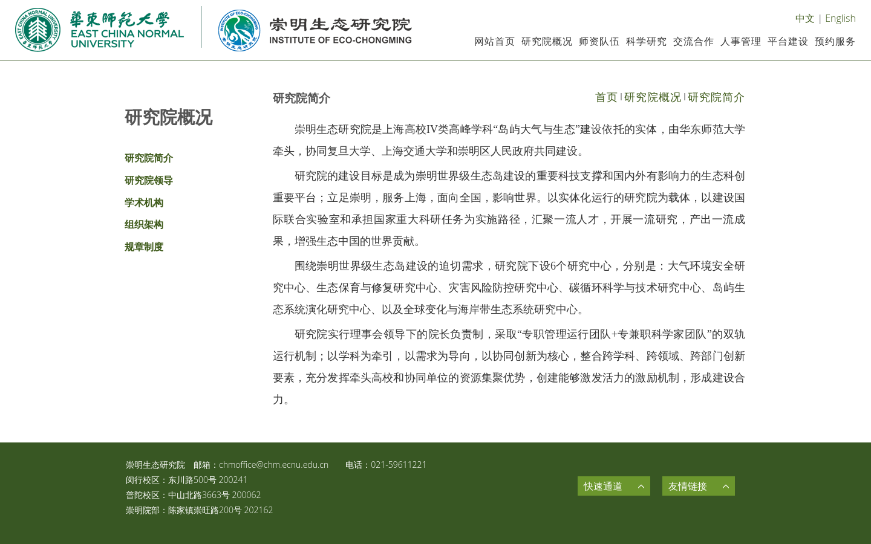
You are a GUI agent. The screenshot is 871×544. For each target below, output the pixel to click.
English (840, 18)
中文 (805, 18)
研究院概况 (653, 96)
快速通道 (603, 486)
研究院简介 (716, 96)
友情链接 (687, 486)
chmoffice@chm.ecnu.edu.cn (273, 464)
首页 (606, 96)
